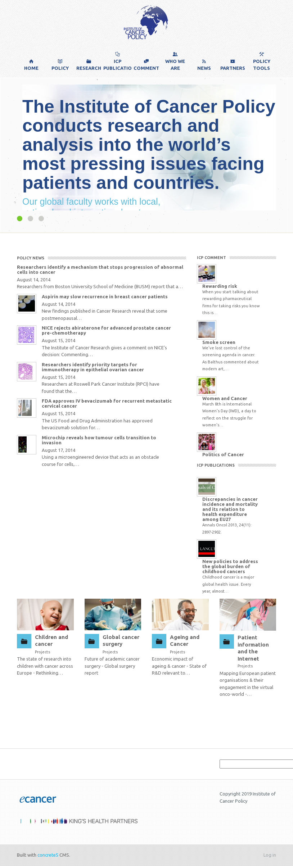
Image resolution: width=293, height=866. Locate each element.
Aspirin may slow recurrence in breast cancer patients (105, 296)
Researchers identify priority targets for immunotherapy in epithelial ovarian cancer (93, 367)
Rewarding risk (219, 286)
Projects (42, 652)
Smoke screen (218, 342)
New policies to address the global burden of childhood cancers (230, 566)
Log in (269, 854)
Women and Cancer (224, 398)
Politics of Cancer (223, 454)
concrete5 (47, 854)
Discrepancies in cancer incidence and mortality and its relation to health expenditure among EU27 (230, 509)
